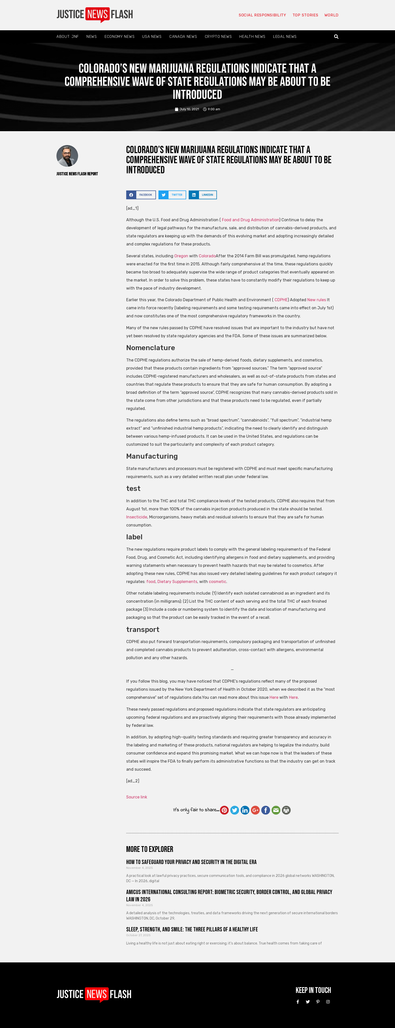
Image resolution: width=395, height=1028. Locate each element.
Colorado (207, 256)
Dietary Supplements (177, 581)
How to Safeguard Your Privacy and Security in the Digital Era (191, 862)
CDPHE (281, 299)
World (331, 15)
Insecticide (136, 517)
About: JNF (67, 36)
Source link (136, 797)
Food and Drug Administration (250, 219)
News (91, 36)
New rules (316, 299)
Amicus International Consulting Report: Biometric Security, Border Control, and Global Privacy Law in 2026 (229, 895)
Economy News (120, 36)
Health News (252, 36)
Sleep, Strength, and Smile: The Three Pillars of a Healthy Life (192, 929)
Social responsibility (262, 15)
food (150, 581)
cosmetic (217, 581)
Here (274, 697)
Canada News (183, 36)
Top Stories (305, 15)
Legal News (285, 36)
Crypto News (218, 36)
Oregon (181, 256)
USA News (152, 36)
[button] (336, 36)
